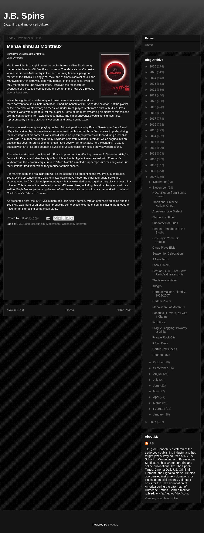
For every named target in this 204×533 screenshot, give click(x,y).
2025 (153, 72)
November (160, 187)
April (156, 397)
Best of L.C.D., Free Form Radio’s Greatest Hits (169, 272)
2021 (153, 95)
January (158, 414)
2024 (153, 78)
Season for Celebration (167, 253)
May (156, 391)
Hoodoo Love (161, 355)
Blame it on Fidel (163, 217)
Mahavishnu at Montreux (168, 307)
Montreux (81, 223)
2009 (153, 165)
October (158, 362)
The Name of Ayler (164, 280)
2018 (153, 113)
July (156, 379)
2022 (153, 89)
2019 (153, 107)
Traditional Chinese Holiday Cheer (165, 203)
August (158, 373)
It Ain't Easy (160, 343)
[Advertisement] (69, 267)
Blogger (112, 524)
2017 (153, 118)
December (160, 181)
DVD (19, 223)
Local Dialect (160, 265)
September (160, 368)
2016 (153, 124)
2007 (153, 176)
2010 (153, 159)
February (159, 408)
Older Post (123, 310)
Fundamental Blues (165, 223)
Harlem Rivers (161, 301)
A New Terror (161, 259)
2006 (153, 422)
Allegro (157, 286)
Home (69, 310)
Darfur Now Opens (164, 349)
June (156, 385)
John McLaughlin (34, 223)
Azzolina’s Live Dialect (167, 211)
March (157, 403)
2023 (153, 83)
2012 (153, 147)
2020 (153, 101)
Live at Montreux (17, 92)
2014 (153, 136)
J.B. (152, 443)
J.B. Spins (23, 15)
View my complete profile (161, 498)
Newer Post (15, 310)
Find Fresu (159, 322)
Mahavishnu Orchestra (60, 223)
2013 (153, 141)
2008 (153, 171)
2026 (153, 66)
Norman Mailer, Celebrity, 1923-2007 (169, 293)
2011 (153, 153)
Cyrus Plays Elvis (163, 247)
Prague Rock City (164, 337)
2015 (153, 130)
